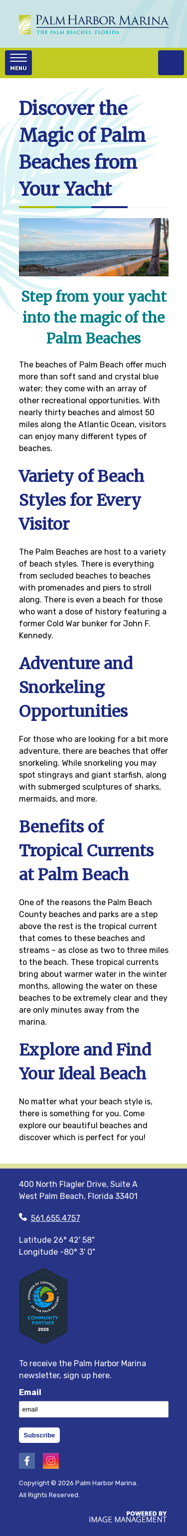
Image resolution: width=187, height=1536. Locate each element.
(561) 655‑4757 (171, 62)
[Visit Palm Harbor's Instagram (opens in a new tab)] (51, 1466)
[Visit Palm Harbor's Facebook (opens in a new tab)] (27, 1466)
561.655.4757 (55, 1218)
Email (30, 1392)
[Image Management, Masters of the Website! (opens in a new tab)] (129, 1520)
